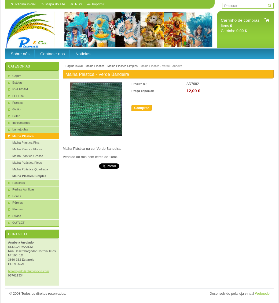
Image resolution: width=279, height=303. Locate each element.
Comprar (141, 108)
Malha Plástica (95, 66)
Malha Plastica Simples (123, 66)
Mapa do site (55, 4)
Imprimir (98, 4)
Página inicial (25, 4)
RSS (78, 4)
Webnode (262, 293)
